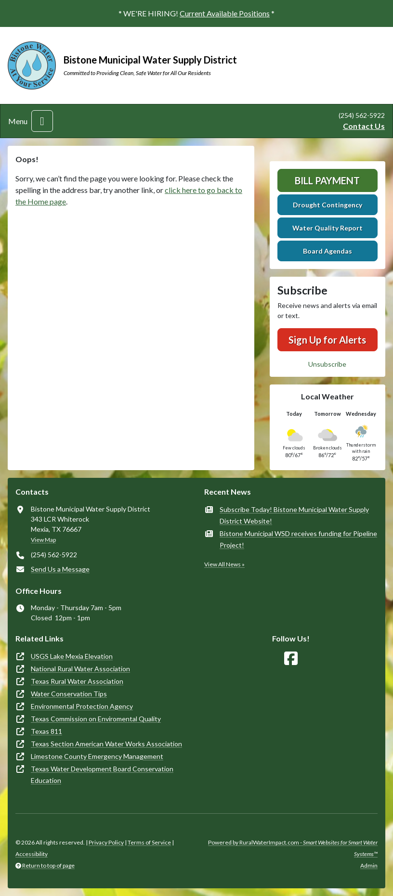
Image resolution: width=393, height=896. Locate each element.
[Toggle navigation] (42, 121)
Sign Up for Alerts (327, 340)
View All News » (224, 564)
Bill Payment (327, 180)
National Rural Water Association (80, 669)
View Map (43, 539)
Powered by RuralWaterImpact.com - (293, 848)
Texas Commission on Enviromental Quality (96, 719)
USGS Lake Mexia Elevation (72, 656)
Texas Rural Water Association (77, 681)
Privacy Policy (106, 842)
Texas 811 (46, 731)
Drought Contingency (327, 205)
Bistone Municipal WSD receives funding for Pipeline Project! (298, 539)
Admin (369, 865)
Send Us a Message (60, 569)
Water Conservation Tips (69, 694)
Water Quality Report (327, 228)
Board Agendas (327, 251)
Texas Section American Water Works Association (106, 744)
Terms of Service (149, 842)
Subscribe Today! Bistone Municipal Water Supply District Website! (294, 515)
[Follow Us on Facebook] (291, 658)
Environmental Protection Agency (82, 706)
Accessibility (31, 854)
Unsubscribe (327, 364)
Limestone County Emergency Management (97, 756)
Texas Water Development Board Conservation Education (102, 774)
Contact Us (364, 125)
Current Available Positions (225, 13)
